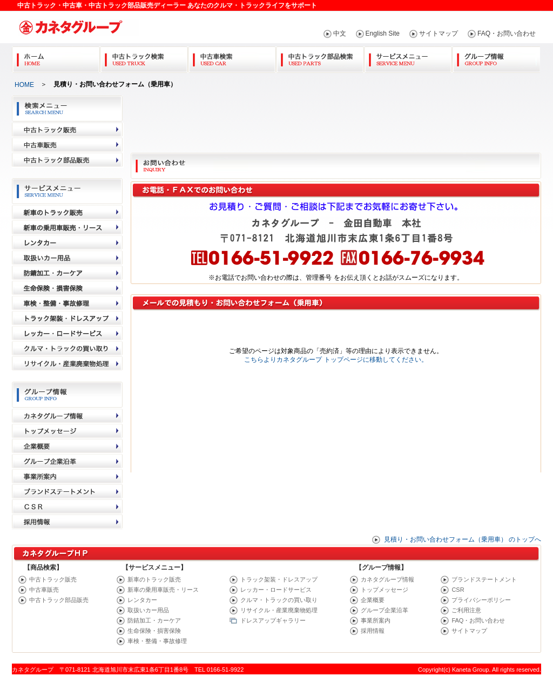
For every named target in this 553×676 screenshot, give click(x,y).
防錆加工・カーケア (154, 620)
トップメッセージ (384, 589)
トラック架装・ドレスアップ (279, 579)
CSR (457, 589)
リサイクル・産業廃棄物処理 (279, 610)
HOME (24, 85)
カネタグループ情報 (387, 579)
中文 (339, 33)
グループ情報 (496, 57)
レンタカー (142, 600)
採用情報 (373, 630)
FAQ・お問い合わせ (506, 33)
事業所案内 (375, 620)
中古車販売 (44, 589)
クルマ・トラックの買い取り (279, 600)
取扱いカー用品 (148, 610)
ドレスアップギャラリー (273, 620)
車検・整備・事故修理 (157, 641)
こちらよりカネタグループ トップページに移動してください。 (335, 359)
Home (56, 57)
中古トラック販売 (53, 579)
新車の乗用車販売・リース (163, 589)
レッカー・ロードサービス (276, 589)
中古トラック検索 (144, 57)
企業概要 (373, 600)
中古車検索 (232, 57)
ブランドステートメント (484, 579)
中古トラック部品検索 (320, 57)
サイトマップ (438, 33)
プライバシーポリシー (481, 600)
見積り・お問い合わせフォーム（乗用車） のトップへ (462, 539)
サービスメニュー (408, 57)
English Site (383, 33)
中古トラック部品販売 (59, 600)
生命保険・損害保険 (154, 630)
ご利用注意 (466, 610)
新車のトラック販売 (154, 579)
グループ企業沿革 (384, 610)
